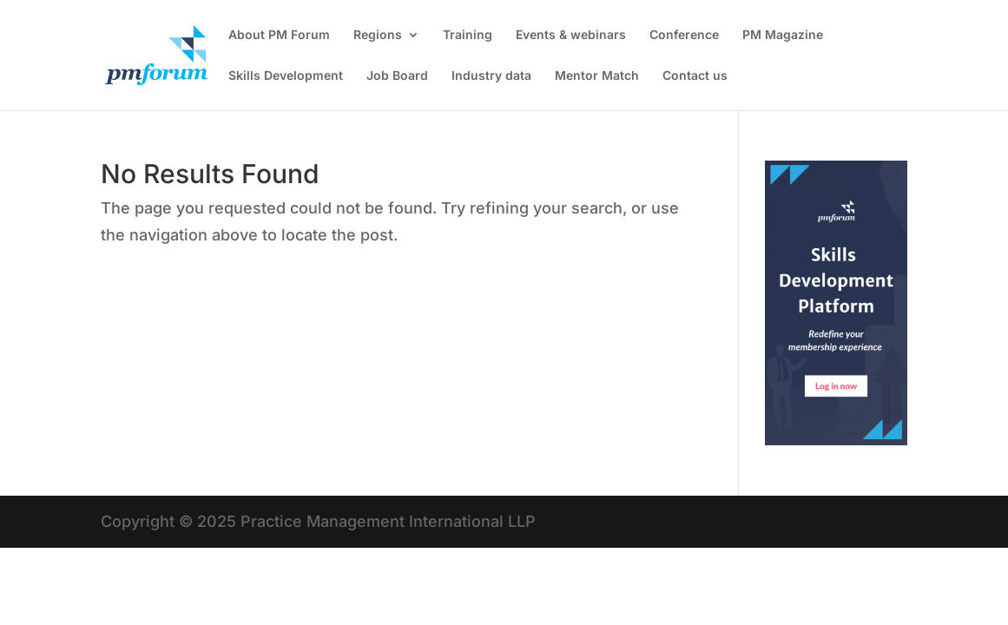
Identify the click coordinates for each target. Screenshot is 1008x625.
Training (467, 35)
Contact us (695, 75)
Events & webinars (571, 35)
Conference (684, 35)
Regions (377, 35)
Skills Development (285, 75)
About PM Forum (279, 35)
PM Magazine (782, 35)
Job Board (397, 75)
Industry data (491, 75)
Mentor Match (597, 75)
